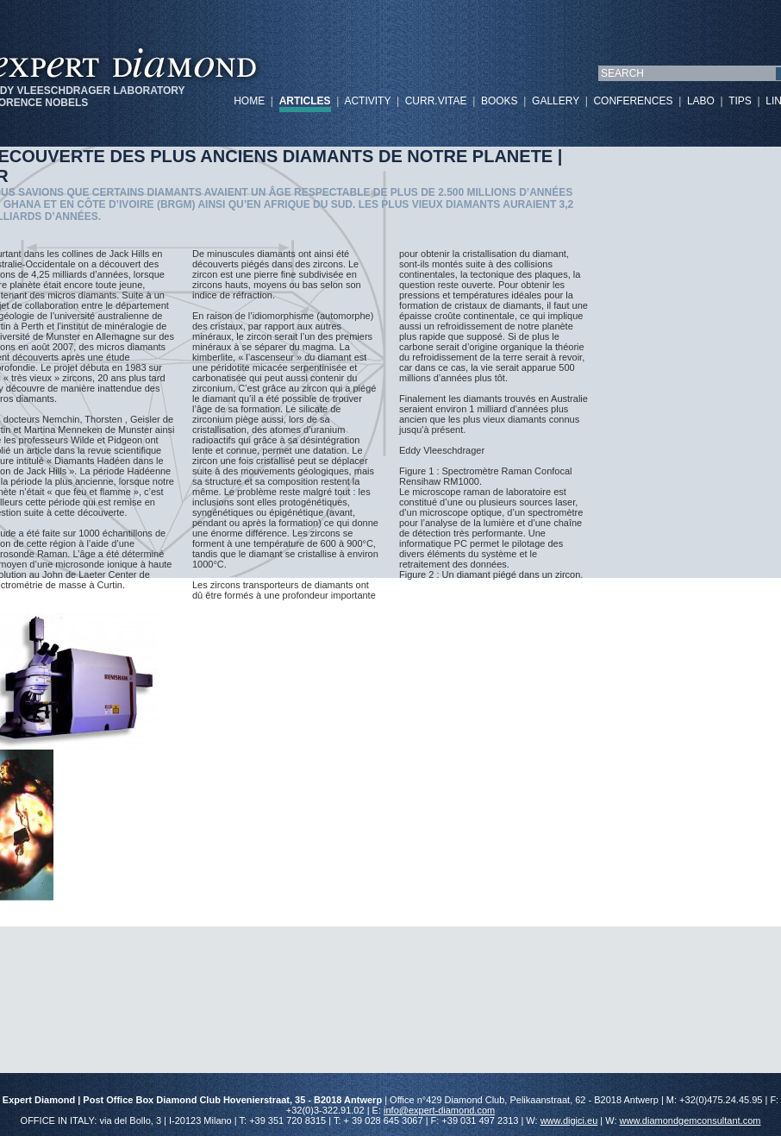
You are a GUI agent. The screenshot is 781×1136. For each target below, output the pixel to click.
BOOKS (499, 101)
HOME (249, 101)
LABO (701, 101)
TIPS (740, 101)
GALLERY (555, 101)
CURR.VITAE (436, 101)
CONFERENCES (632, 101)
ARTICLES (305, 101)
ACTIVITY (367, 101)
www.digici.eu (569, 1120)
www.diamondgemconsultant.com (690, 1120)
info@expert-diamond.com (439, 1110)
